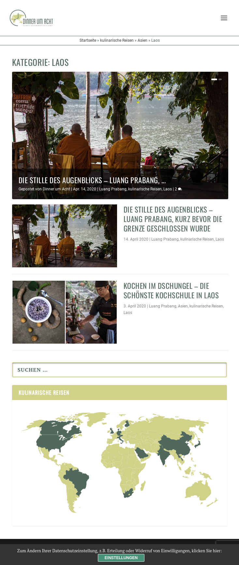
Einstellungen (121, 558)
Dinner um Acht (56, 189)
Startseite (88, 40)
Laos (167, 189)
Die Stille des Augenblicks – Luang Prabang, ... (92, 179)
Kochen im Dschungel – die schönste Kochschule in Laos (171, 290)
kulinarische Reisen (117, 40)
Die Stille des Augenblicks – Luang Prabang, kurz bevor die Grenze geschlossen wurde (173, 218)
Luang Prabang (113, 189)
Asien (142, 40)
